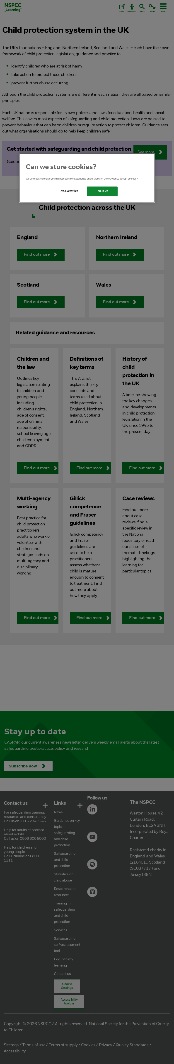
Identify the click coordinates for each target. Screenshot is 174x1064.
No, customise (69, 191)
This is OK (102, 191)
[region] (87, 178)
